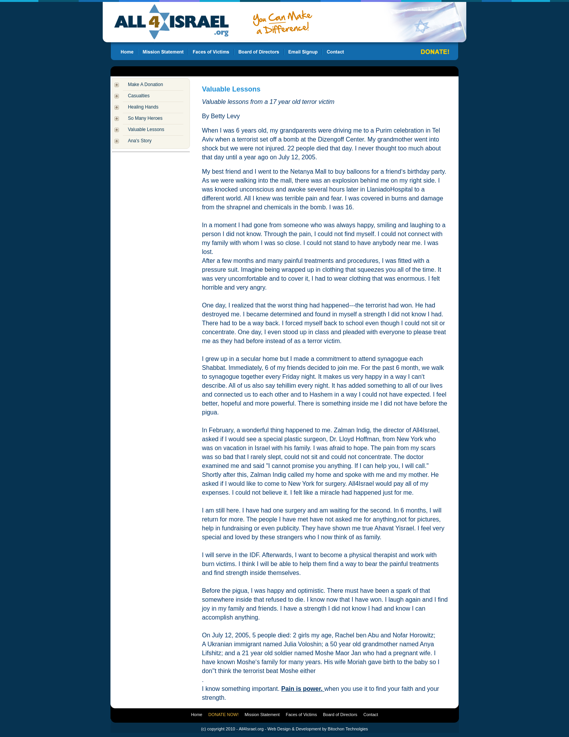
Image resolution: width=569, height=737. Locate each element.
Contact (370, 714)
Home (196, 714)
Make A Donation (145, 84)
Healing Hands (143, 107)
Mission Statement (262, 714)
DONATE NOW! (224, 714)
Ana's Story (140, 140)
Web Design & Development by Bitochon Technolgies (317, 729)
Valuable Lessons (146, 129)
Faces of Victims (301, 714)
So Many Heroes (145, 118)
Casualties (139, 95)
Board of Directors (340, 714)
